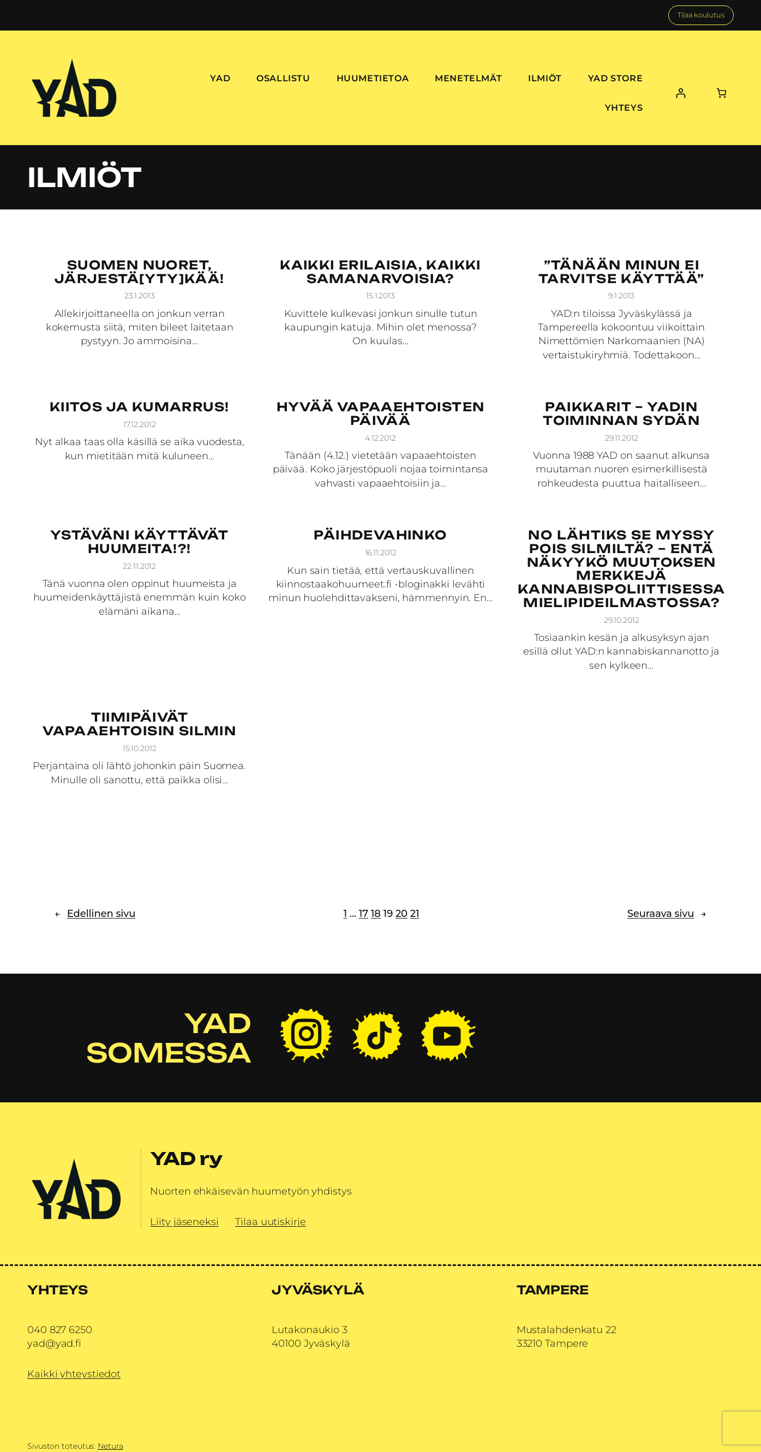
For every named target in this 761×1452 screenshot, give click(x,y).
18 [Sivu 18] (376, 914)
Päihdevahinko (380, 535)
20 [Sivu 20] (402, 914)
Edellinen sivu (95, 914)
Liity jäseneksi (184, 1222)
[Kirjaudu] (680, 93)
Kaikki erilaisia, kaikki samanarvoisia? (380, 272)
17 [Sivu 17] (363, 914)
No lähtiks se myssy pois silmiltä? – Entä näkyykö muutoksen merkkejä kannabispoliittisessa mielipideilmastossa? (621, 569)
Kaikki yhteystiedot (74, 1374)
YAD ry (186, 1158)
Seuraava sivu (666, 914)
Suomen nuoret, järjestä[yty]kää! (140, 272)
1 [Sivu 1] (345, 914)
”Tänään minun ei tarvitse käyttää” (621, 272)
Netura (110, 1446)
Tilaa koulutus (701, 15)
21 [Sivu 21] (415, 914)
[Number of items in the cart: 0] (721, 93)
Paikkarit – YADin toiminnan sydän (621, 414)
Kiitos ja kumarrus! (140, 407)
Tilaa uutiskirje (270, 1222)
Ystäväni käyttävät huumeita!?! (139, 542)
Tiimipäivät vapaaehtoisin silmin (139, 724)
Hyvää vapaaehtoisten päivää (381, 414)
